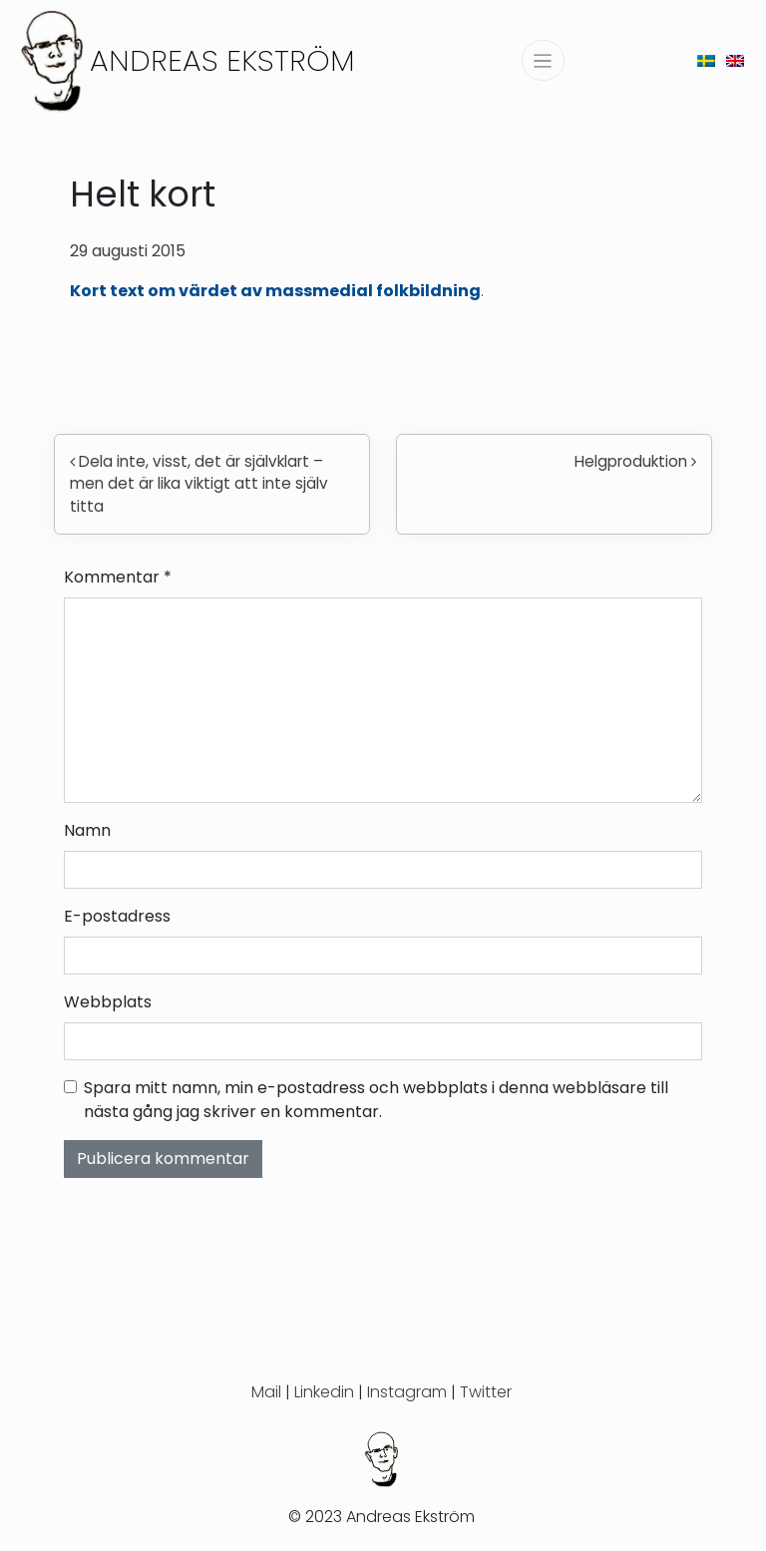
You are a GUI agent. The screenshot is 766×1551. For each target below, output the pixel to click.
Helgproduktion (635, 461)
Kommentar (118, 577)
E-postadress (117, 916)
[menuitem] (706, 60)
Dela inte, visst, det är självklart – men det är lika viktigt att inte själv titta (199, 484)
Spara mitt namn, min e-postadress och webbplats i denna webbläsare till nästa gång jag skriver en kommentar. (376, 1099)
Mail (266, 1391)
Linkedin (324, 1391)
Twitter (486, 1391)
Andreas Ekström (222, 60)
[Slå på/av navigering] (543, 60)
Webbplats (108, 1001)
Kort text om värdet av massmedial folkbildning (275, 290)
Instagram (407, 1391)
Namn (87, 830)
